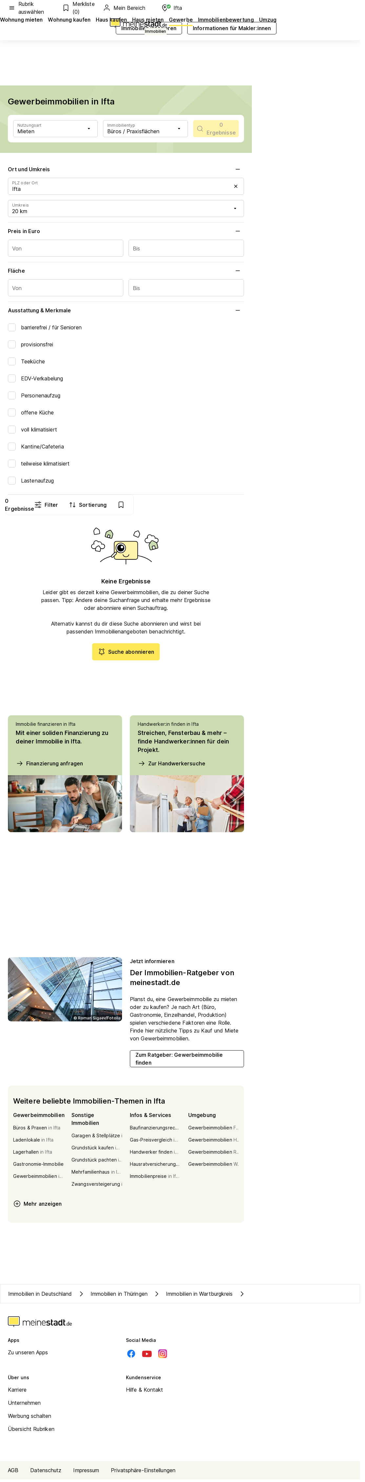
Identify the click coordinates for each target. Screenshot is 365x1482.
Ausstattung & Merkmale (126, 310)
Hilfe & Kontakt (144, 1392)
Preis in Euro (126, 231)
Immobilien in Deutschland (40, 1296)
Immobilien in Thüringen (112, 1296)
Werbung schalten (29, 1418)
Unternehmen (24, 1405)
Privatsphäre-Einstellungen (143, 1473)
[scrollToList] (216, 128)
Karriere (17, 1392)
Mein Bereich (124, 8)
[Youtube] (147, 1356)
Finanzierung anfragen (49, 766)
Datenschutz (45, 1473)
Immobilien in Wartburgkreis (193, 1296)
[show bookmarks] (231, 505)
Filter (156, 505)
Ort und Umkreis (126, 169)
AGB (13, 1473)
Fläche (126, 271)
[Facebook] (131, 1356)
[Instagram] (162, 1356)
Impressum (86, 1473)
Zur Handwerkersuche (171, 766)
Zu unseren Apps (28, 1355)
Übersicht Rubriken (31, 1431)
